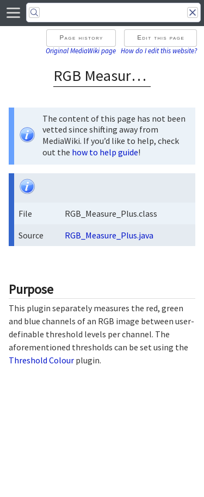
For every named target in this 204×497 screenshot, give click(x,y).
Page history (81, 37)
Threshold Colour (41, 360)
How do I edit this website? (159, 50)
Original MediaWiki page (81, 50)
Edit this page (160, 37)
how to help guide (105, 152)
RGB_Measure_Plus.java (109, 235)
